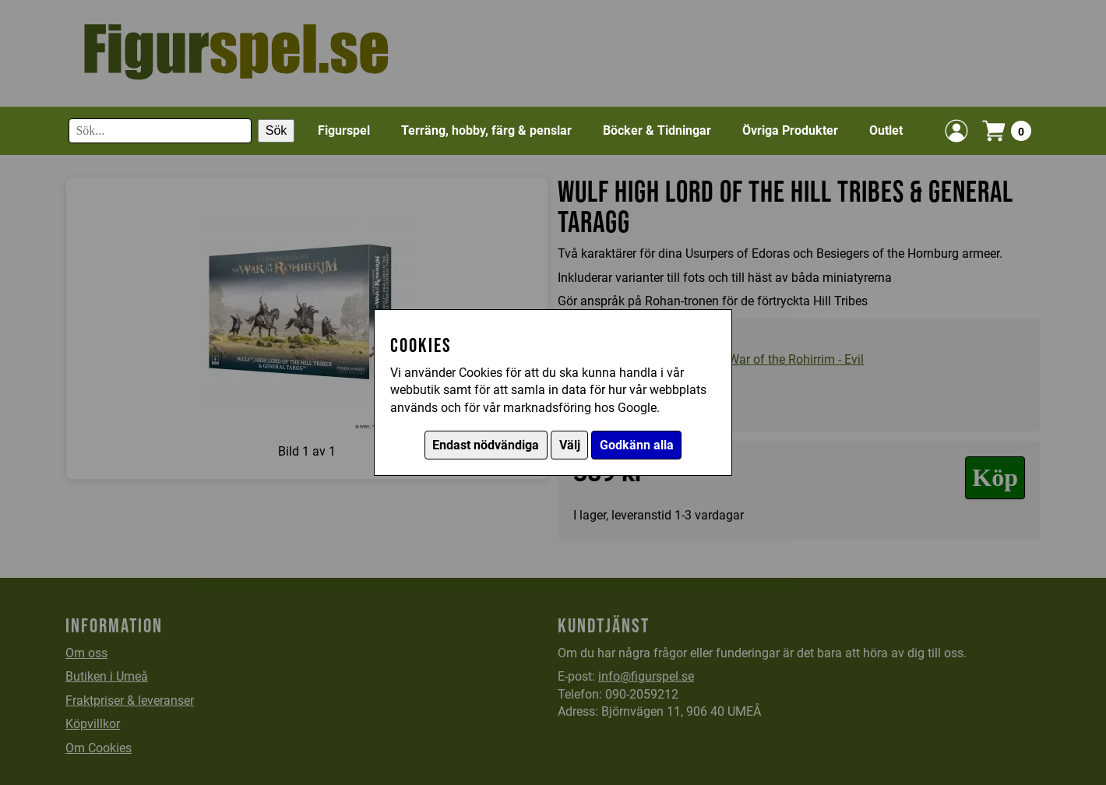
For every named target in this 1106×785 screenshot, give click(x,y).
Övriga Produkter (790, 130)
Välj (569, 445)
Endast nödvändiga (485, 445)
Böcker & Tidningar (657, 130)
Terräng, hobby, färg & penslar (486, 130)
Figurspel (344, 130)
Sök (276, 130)
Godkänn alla (637, 445)
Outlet (886, 130)
